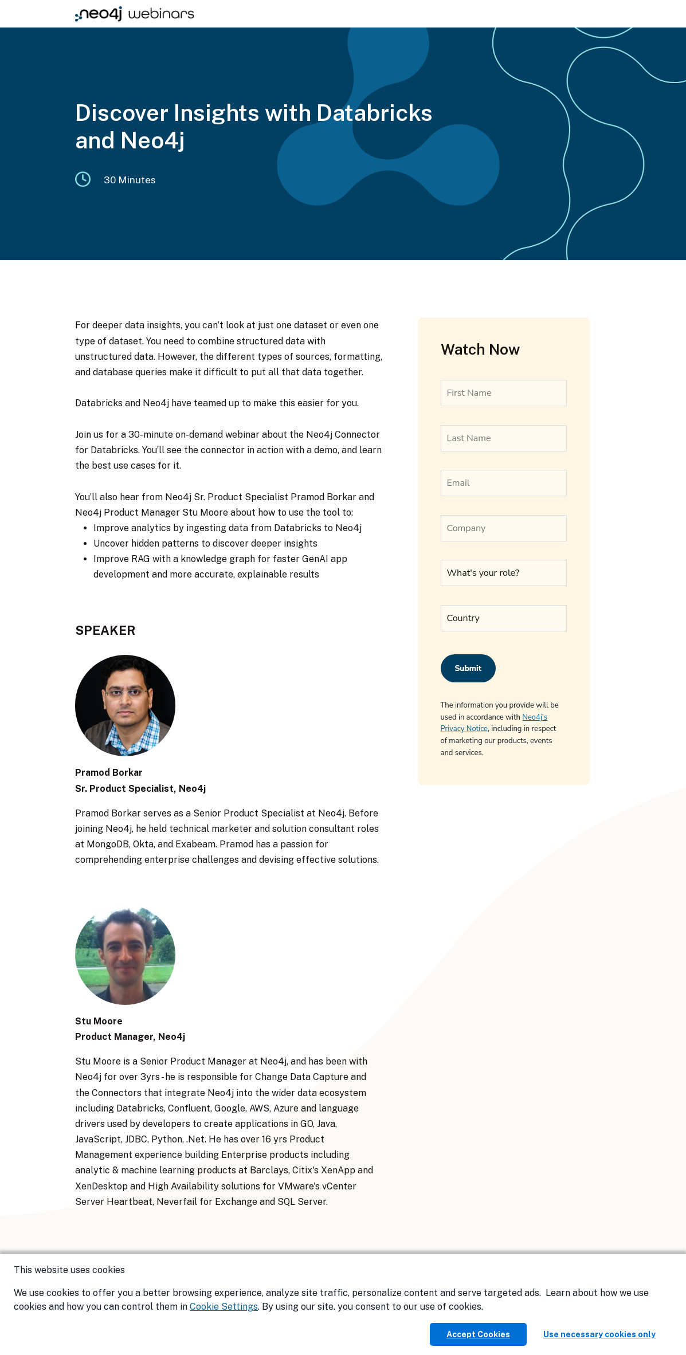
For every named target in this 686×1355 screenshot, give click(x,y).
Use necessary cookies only (599, 1334)
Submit (468, 668)
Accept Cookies (478, 1334)
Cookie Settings (224, 1306)
